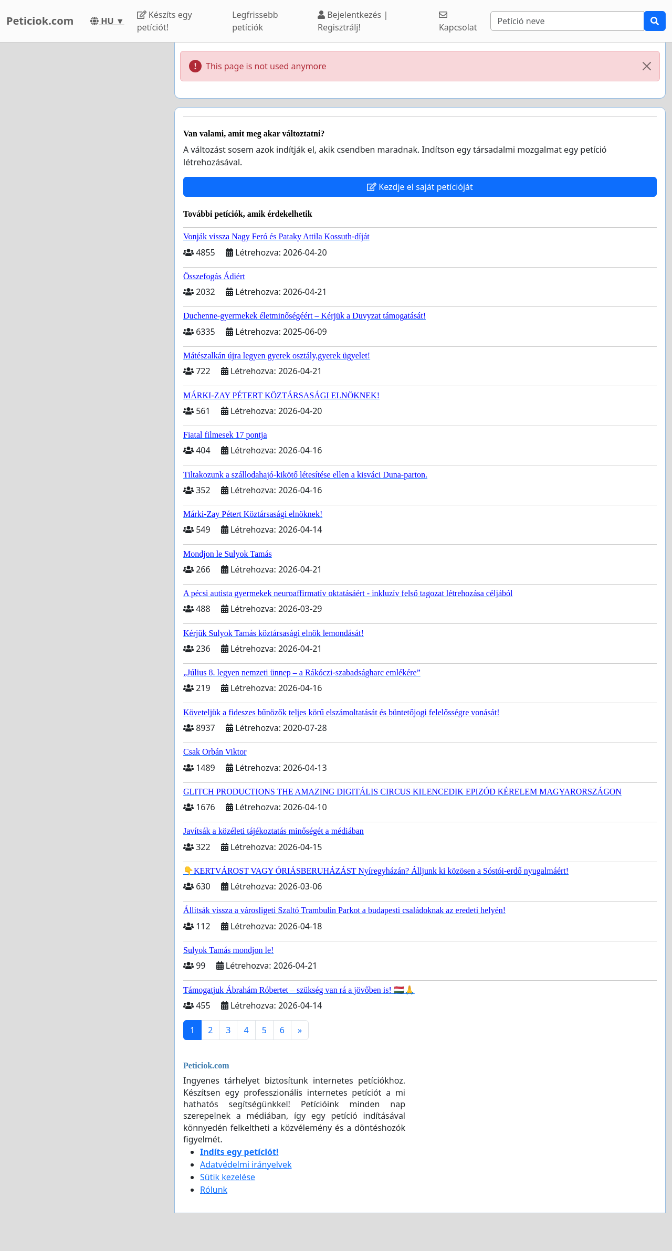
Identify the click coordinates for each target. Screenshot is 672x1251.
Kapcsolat (458, 21)
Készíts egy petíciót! (164, 21)
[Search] (567, 21)
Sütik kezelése (227, 1177)
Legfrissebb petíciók (255, 21)
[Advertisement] (84, 200)
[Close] (646, 66)
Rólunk (213, 1189)
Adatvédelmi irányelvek (246, 1164)
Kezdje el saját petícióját (420, 187)
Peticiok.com (40, 21)
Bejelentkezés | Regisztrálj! (353, 21)
